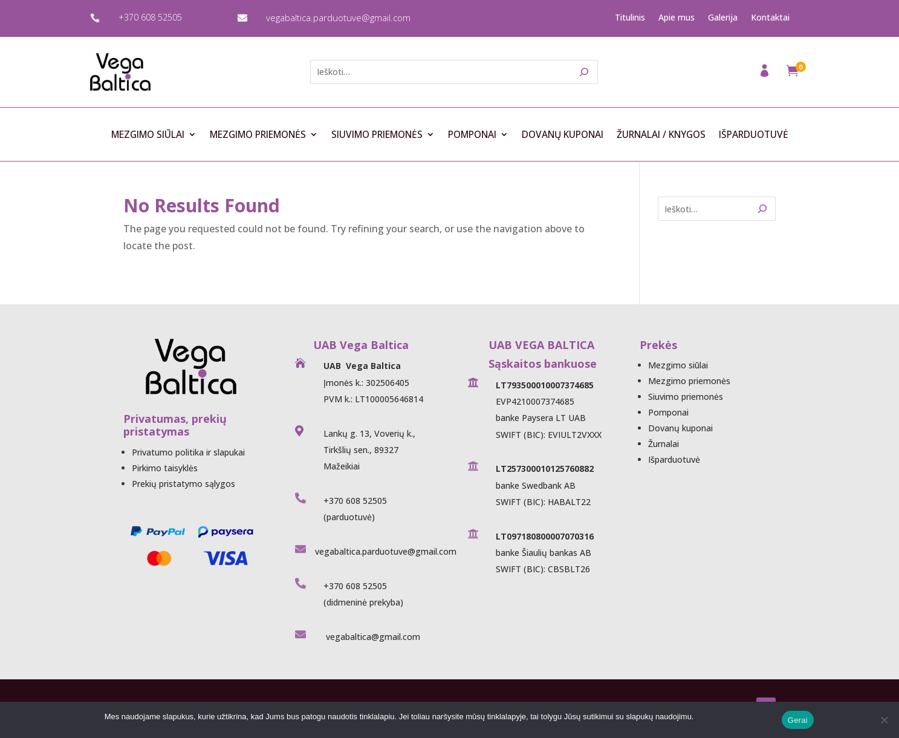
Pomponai (472, 135)
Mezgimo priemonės (258, 135)
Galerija (723, 17)
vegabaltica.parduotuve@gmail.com (338, 17)
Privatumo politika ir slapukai (188, 452)
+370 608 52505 (150, 17)
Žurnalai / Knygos (661, 135)
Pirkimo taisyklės (165, 468)
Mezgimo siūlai (147, 135)
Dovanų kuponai (562, 135)
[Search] (584, 72)
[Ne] (884, 720)
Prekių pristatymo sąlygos (183, 483)
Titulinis (630, 17)
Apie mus (676, 17)
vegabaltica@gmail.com (371, 636)
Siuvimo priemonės (377, 135)
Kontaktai (770, 17)
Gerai (798, 720)
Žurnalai (663, 443)
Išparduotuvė (753, 135)
